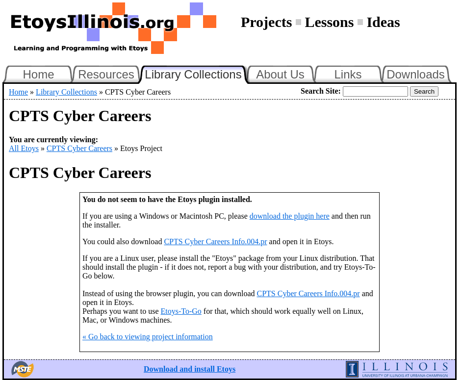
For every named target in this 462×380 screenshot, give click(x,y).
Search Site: (321, 91)
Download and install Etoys (189, 369)
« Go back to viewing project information (147, 336)
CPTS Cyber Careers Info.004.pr (215, 241)
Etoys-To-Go (181, 311)
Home (38, 74)
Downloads (415, 74)
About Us (280, 74)
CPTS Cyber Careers (79, 148)
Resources (106, 74)
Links (347, 74)
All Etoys (24, 148)
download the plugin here (290, 216)
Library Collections (197, 73)
